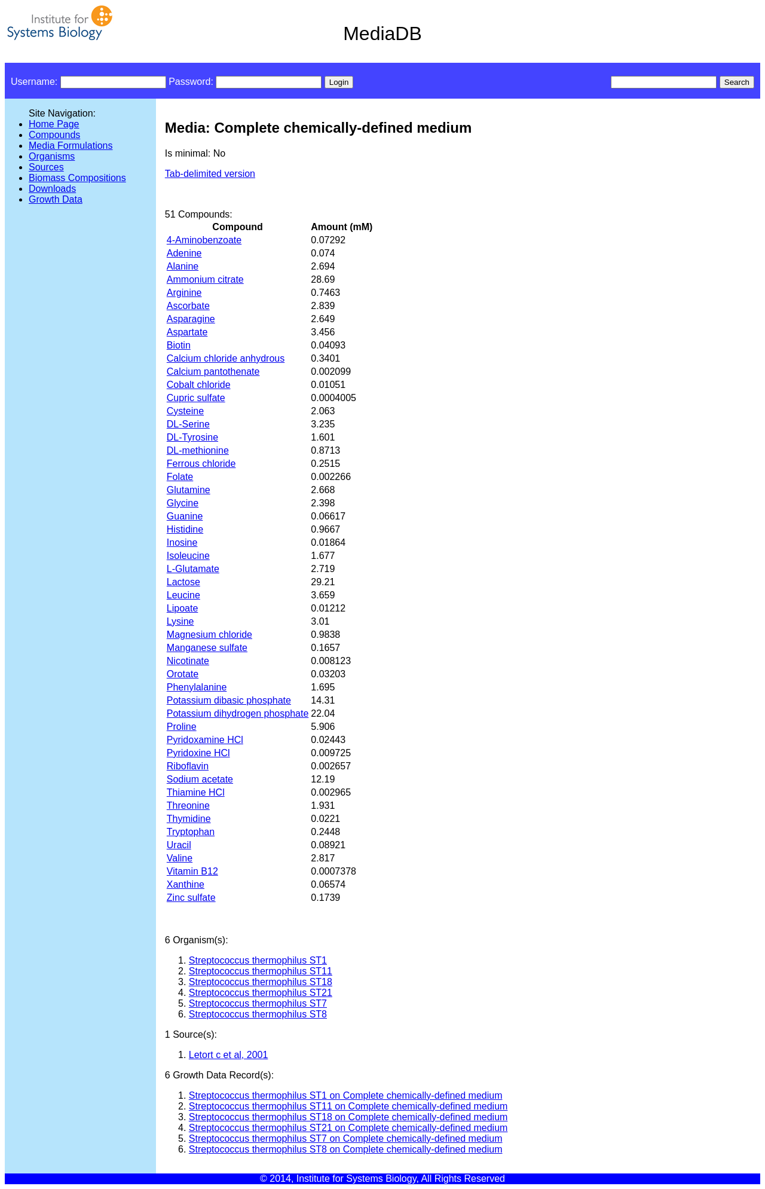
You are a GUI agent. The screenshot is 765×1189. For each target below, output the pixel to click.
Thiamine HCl (196, 792)
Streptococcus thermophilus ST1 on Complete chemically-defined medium (346, 1095)
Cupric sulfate (196, 398)
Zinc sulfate (191, 897)
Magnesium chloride (209, 634)
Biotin (179, 345)
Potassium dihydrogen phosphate (238, 713)
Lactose (183, 582)
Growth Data (55, 199)
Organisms (52, 156)
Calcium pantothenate (213, 371)
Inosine (182, 542)
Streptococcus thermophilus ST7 (258, 1003)
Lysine (180, 621)
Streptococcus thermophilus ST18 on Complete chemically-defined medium (348, 1117)
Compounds (54, 135)
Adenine (184, 253)
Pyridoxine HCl (198, 753)
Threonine (188, 805)
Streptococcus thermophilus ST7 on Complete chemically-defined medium (346, 1138)
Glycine (182, 503)
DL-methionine (198, 450)
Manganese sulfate (207, 648)
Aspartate (187, 332)
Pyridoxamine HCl (205, 740)
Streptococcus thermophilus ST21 (260, 993)
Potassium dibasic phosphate (229, 700)
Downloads (52, 189)
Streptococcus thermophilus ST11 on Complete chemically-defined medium (348, 1106)
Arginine (184, 293)
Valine (179, 858)
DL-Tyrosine (192, 437)
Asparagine (191, 319)
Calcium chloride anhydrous (225, 358)
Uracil (179, 845)
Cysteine (185, 411)
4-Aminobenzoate (204, 240)
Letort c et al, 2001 (228, 1055)
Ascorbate (188, 306)
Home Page (54, 124)
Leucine (183, 595)
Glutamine (188, 490)
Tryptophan (191, 832)
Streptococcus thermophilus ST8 (258, 1014)
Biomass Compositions (77, 178)
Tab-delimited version (210, 174)
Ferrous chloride (201, 464)
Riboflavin (188, 766)
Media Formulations (71, 145)
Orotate (182, 674)
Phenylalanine (197, 687)
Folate (180, 477)
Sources (46, 167)
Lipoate (182, 608)
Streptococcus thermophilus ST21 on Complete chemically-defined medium (348, 1128)
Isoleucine (188, 556)
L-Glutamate (193, 569)
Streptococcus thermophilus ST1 (258, 960)
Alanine (182, 266)
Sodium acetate (200, 779)
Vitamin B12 (192, 871)
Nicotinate (188, 661)
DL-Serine (188, 424)
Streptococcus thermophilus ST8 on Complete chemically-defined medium (346, 1149)
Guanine (185, 516)
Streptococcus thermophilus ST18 (260, 982)
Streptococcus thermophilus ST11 (260, 971)
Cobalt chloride (199, 385)
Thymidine (189, 819)
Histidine (185, 529)
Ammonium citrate (205, 279)
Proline (182, 727)
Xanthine (185, 884)
